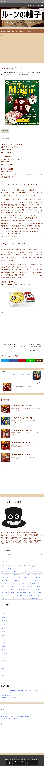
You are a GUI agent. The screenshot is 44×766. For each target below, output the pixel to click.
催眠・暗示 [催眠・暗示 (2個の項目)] (27, 589)
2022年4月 (4, 679)
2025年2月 (4, 613)
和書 (14, 31)
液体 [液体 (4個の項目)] (39, 595)
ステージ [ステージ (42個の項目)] (16, 577)
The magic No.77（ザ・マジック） (22, 442)
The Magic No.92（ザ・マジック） (10, 697)
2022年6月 (4, 671)
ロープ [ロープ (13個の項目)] (5, 589)
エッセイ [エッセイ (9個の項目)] (16, 566)
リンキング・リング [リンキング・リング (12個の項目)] (35, 586)
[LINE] (30, 360)
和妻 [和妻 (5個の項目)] (12, 592)
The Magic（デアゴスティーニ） (27, 31)
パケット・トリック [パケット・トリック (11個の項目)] (33, 580)
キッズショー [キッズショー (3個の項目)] (27, 568)
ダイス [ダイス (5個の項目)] (37, 577)
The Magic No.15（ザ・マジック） (22, 430)
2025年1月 (4, 617)
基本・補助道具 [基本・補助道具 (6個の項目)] (22, 592)
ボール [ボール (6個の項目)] (34, 583)
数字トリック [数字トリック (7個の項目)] (6, 595)
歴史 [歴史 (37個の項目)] (31, 595)
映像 (37, 72)
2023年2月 (4, 650)
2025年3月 (4, 610)
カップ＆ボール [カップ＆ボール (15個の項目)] (27, 566)
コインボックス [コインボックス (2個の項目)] (18, 574)
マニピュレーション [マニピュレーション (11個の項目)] (8, 586)
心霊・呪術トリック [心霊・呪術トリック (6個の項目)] (35, 592)
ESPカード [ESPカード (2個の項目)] (6, 566)
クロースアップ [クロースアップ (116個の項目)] (35, 571)
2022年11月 (4, 653)
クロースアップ (10, 74)
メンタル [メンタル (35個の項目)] (21, 586)
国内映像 (32, 72)
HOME (3, 31)
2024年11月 (4, 621)
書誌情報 (4, 713)
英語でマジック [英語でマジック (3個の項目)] (19, 598)
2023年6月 (4, 642)
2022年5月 (4, 675)
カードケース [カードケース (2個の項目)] (6, 568)
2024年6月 (4, 624)
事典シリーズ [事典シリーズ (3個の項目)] (15, 589)
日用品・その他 (24, 74)
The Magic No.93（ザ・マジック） (10, 695)
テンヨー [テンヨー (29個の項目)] (5, 580)
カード (3, 74)
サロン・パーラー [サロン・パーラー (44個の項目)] (33, 574)
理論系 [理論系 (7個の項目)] (4, 598)
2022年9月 (4, 661)
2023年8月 (4, 635)
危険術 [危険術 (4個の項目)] (4, 592)
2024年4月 (4, 628)
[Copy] (39, 360)
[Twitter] (5, 360)
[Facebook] (13, 360)
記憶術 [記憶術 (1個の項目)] (34, 598)
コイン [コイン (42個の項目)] (5, 574)
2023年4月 (4, 646)
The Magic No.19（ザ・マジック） (22, 418)
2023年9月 (4, 631)
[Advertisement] (14, 49)
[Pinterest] (22, 360)
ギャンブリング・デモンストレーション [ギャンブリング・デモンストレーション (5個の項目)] (14, 571)
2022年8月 (4, 664)
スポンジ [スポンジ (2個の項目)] (27, 577)
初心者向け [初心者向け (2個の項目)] (37, 589)
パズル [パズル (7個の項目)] (4, 583)
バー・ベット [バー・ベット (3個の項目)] (18, 580)
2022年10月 (4, 657)
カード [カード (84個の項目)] (38, 566)
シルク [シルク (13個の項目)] (5, 577)
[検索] (42, 1)
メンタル (17, 74)
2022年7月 (4, 668)
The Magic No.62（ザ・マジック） (22, 405)
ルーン (40, 350)
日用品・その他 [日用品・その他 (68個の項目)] (19, 595)
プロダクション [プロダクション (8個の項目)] (19, 583)
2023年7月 (4, 639)
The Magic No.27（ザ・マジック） (22, 454)
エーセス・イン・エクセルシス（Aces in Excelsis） (16, 716)
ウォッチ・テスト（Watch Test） (11, 718)
